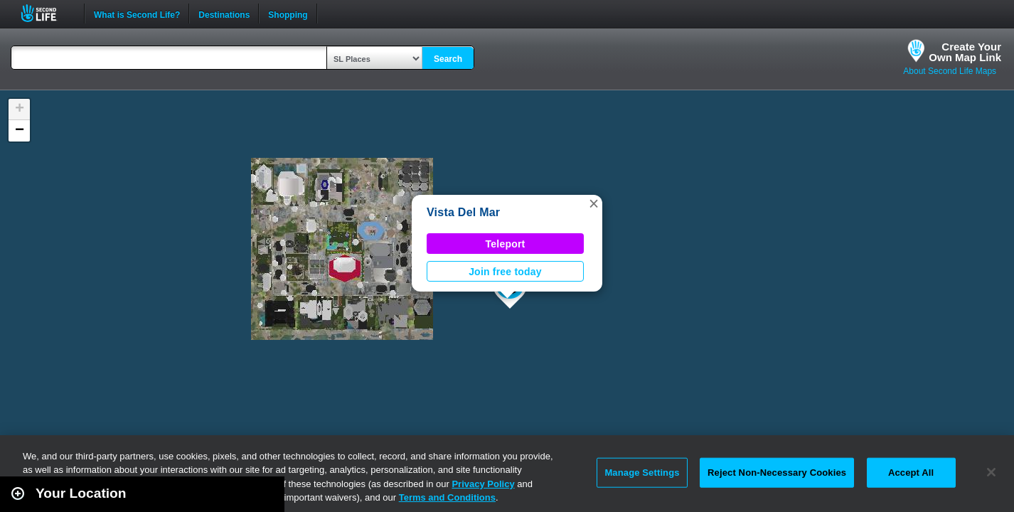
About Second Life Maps (949, 71)
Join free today (505, 271)
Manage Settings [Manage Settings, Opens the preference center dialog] (641, 472)
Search (448, 59)
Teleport (505, 244)
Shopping (287, 13)
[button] (593, 203)
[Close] (991, 472)
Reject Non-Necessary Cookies (777, 472)
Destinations (224, 13)
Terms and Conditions (447, 497)
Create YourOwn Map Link (965, 52)
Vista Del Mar (463, 212)
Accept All (911, 472)
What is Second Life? (137, 13)
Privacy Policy (483, 484)
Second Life (46, 13)
